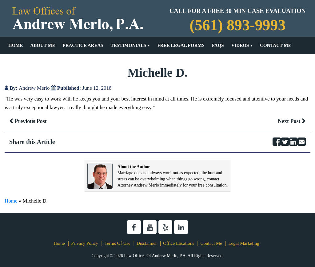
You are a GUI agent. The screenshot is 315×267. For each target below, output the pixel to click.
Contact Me (275, 45)
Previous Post (28, 121)
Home (15, 45)
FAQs (218, 45)
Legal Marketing (243, 243)
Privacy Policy (84, 243)
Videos (240, 45)
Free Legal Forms (180, 45)
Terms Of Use (117, 243)
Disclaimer (147, 243)
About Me (42, 45)
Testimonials (128, 45)
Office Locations (178, 243)
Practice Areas (82, 45)
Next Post (292, 121)
